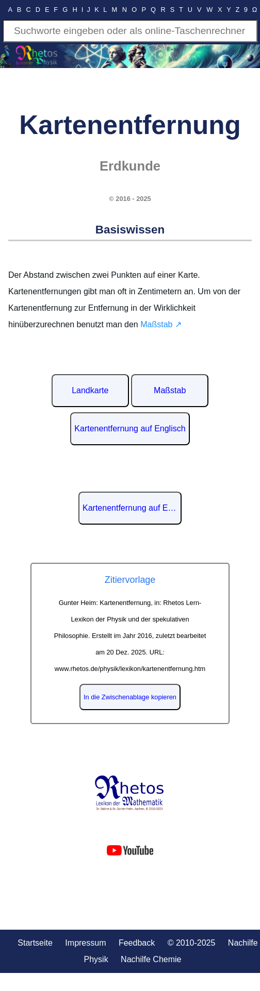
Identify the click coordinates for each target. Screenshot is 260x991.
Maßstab (170, 390)
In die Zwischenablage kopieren (130, 697)
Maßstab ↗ (161, 324)
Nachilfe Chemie (151, 959)
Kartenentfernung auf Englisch (129, 428)
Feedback (137, 942)
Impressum (85, 942)
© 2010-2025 (192, 942)
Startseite (35, 942)
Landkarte (90, 390)
